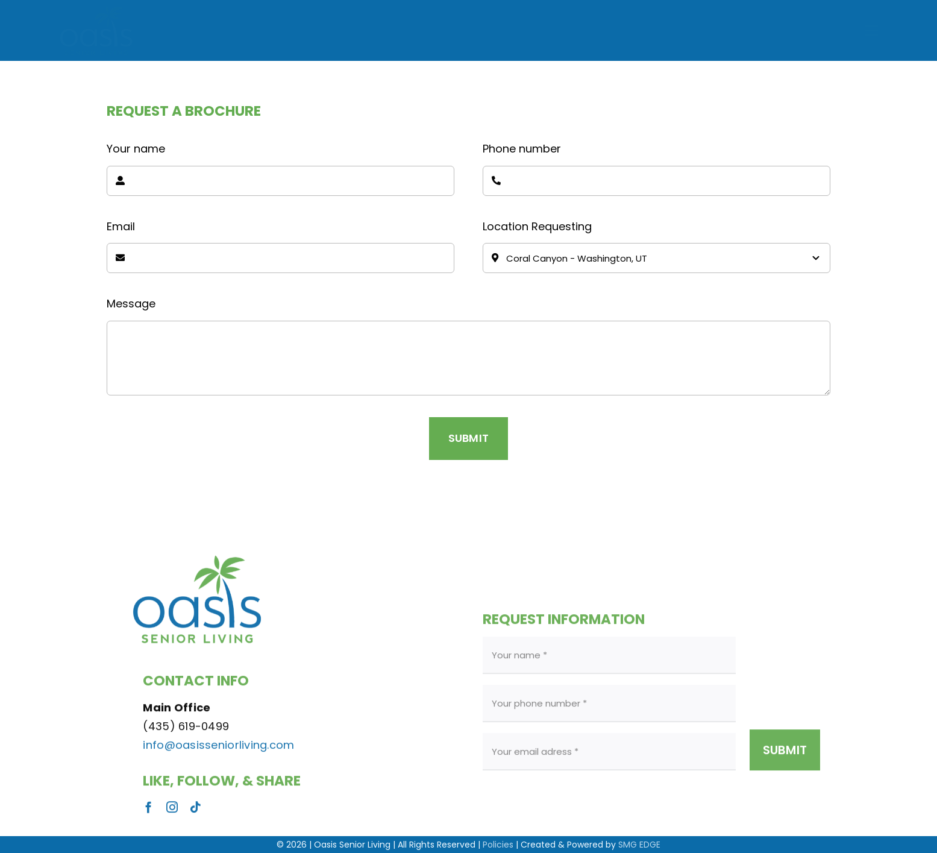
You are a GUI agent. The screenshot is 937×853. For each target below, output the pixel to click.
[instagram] (172, 811)
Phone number (522, 148)
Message (131, 303)
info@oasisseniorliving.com (218, 748)
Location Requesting (537, 226)
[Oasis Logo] (197, 553)
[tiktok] (195, 811)
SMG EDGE (639, 845)
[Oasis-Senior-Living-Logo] (96, 8)
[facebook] (148, 811)
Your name (136, 148)
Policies (498, 845)
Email (121, 226)
